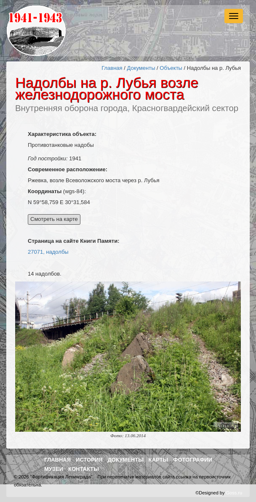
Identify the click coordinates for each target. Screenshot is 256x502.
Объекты (171, 68)
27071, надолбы (48, 252)
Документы (141, 68)
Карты (158, 460)
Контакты (83, 469)
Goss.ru (234, 492)
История (89, 460)
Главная (111, 68)
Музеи (53, 469)
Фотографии (192, 460)
